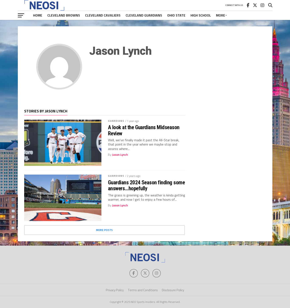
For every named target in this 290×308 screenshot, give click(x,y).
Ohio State (176, 15)
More (220, 15)
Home (37, 15)
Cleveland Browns (63, 15)
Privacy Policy (115, 290)
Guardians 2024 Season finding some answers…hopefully (146, 185)
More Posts (104, 230)
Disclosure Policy (173, 290)
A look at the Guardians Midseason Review (143, 130)
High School (201, 15)
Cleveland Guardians (144, 15)
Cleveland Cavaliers (102, 15)
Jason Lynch (120, 154)
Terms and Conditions (143, 290)
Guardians (116, 121)
